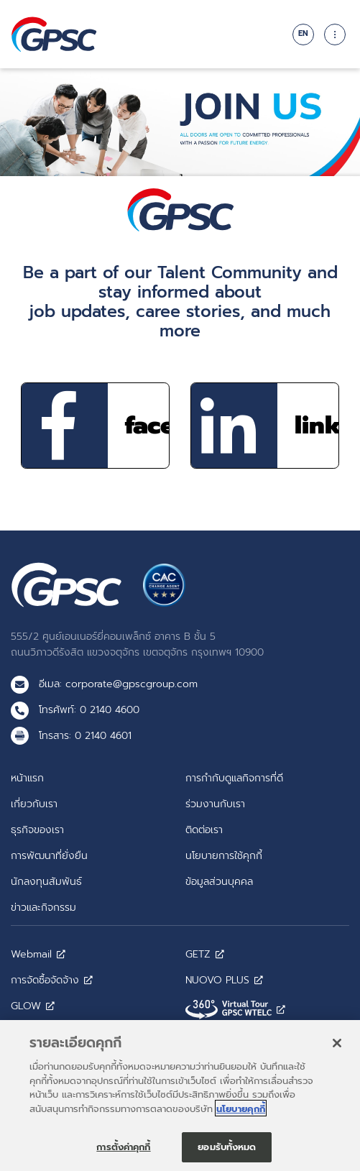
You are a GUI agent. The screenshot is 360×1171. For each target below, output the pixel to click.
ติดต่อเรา (204, 829)
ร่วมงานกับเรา (215, 804)
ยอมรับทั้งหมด (227, 1152)
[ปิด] (337, 1048)
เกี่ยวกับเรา (34, 804)
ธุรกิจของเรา (37, 829)
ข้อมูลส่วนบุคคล (219, 881)
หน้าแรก (27, 778)
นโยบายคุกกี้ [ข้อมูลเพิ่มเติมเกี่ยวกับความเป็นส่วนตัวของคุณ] (240, 1114)
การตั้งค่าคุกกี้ (123, 1152)
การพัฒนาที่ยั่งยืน (49, 855)
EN (303, 33)
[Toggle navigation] (335, 34)
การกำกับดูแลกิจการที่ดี (234, 778)
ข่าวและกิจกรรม (43, 907)
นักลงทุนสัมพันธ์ (46, 881)
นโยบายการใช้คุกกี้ (223, 855)
